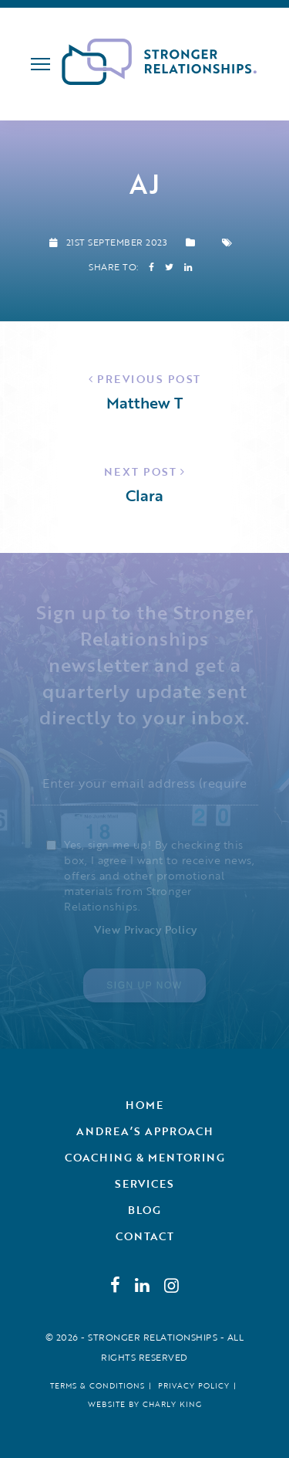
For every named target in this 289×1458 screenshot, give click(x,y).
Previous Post (149, 379)
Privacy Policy (194, 1386)
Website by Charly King (145, 1404)
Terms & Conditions (97, 1386)
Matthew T (144, 402)
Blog (144, 1210)
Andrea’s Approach (144, 1131)
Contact (145, 1236)
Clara (144, 495)
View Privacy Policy (145, 930)
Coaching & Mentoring (145, 1157)
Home (144, 1105)
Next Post (140, 471)
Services (144, 1183)
